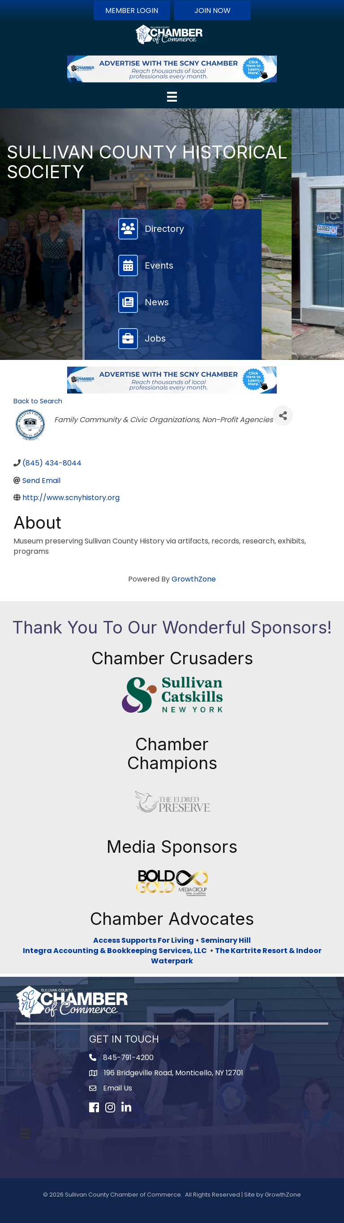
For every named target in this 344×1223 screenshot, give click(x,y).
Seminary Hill (226, 940)
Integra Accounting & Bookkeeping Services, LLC (116, 950)
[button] (132, 10)
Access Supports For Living (143, 940)
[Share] (283, 416)
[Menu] (172, 96)
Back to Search (37, 401)
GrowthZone (194, 579)
